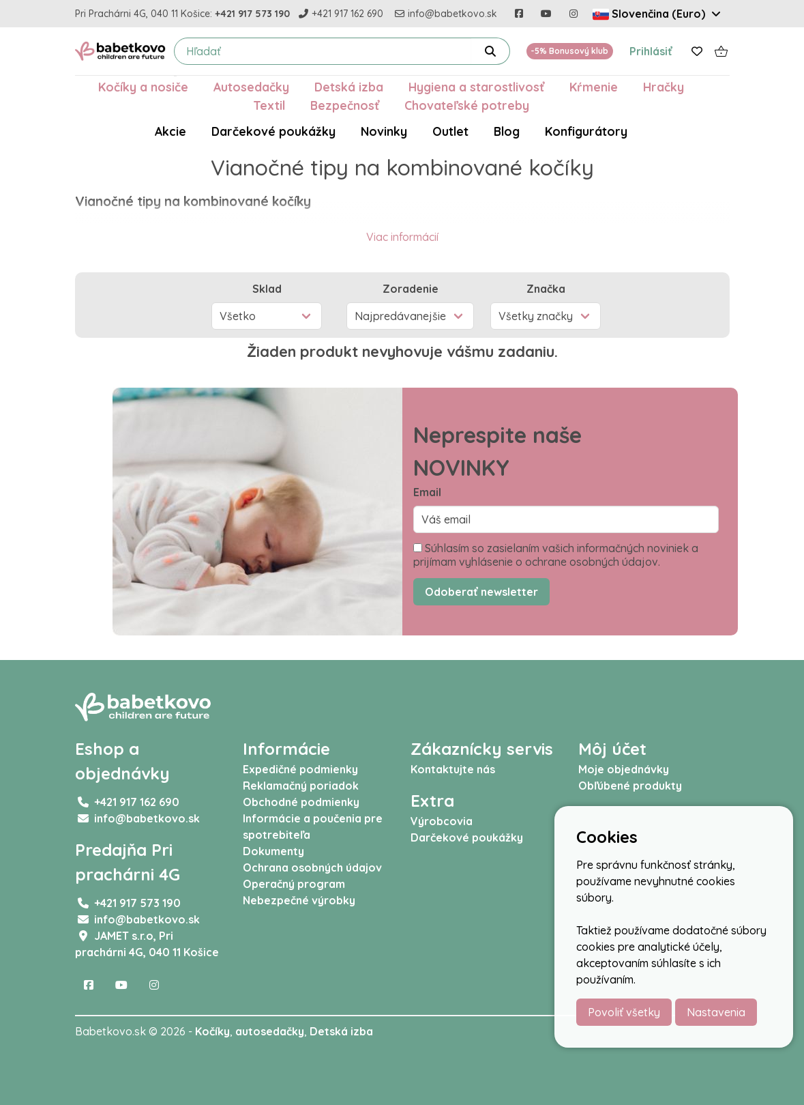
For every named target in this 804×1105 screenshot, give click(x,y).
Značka (545, 289)
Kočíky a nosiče (143, 86)
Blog (507, 131)
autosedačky (269, 1031)
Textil (269, 105)
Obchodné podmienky (301, 802)
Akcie (170, 131)
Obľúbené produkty (630, 785)
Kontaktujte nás (453, 769)
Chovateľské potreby (466, 105)
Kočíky (212, 1031)
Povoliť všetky (624, 1012)
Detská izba (348, 86)
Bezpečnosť (344, 105)
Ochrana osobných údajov (312, 867)
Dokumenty (273, 851)
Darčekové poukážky (273, 131)
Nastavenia (716, 1012)
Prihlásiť (650, 51)
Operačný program (294, 884)
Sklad (267, 289)
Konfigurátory (586, 131)
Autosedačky (251, 86)
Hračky (663, 86)
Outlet (450, 131)
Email (427, 492)
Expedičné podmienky (300, 769)
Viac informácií (402, 237)
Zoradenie (410, 289)
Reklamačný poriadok (301, 785)
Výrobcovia (442, 821)
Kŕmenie (593, 86)
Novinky (384, 131)
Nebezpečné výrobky (299, 900)
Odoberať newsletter (481, 592)
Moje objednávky (623, 769)
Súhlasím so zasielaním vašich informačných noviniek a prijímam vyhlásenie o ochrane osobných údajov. (555, 555)
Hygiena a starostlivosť (476, 86)
